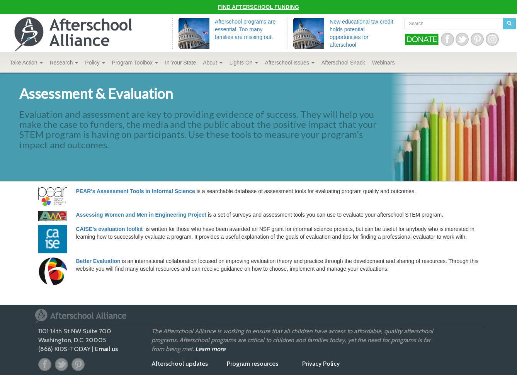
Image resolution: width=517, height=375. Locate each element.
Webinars (383, 62)
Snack (343, 62)
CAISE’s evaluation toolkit (110, 229)
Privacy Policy (321, 363)
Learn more (210, 349)
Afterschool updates (179, 363)
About (212, 62)
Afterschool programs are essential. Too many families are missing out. (245, 29)
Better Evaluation (98, 261)
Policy (95, 62)
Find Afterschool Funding (258, 7)
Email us (106, 349)
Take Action (26, 62)
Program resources (252, 363)
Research (64, 62)
